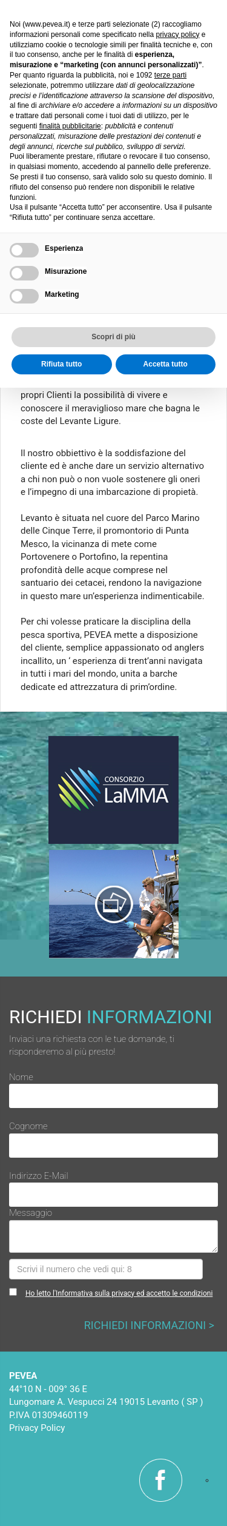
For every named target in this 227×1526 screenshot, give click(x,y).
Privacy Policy (37, 1427)
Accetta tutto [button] (165, 364)
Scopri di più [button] (113, 337)
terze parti (170, 75)
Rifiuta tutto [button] (61, 364)
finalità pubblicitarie (70, 126)
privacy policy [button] (177, 34)
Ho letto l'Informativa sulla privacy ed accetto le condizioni (118, 1293)
